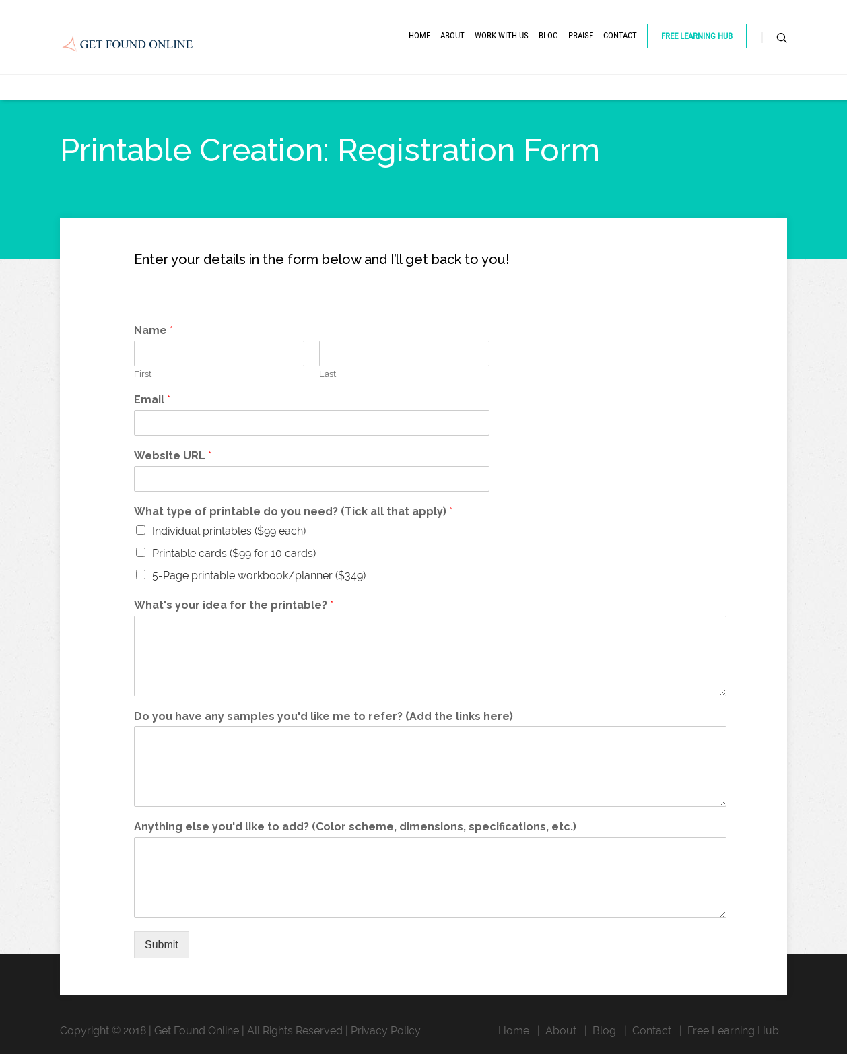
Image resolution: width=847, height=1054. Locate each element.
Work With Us (502, 35)
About (452, 35)
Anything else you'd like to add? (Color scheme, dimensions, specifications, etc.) (355, 826)
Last (327, 374)
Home (419, 35)
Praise (580, 35)
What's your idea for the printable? (233, 605)
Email (152, 399)
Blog (548, 35)
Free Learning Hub (697, 36)
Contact (620, 35)
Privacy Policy (386, 1030)
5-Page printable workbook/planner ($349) (259, 575)
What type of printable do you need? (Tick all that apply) (293, 511)
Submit (161, 944)
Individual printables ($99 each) (229, 531)
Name (153, 330)
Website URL (172, 455)
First (142, 374)
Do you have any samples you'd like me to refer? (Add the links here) (323, 716)
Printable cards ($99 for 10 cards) (234, 553)
